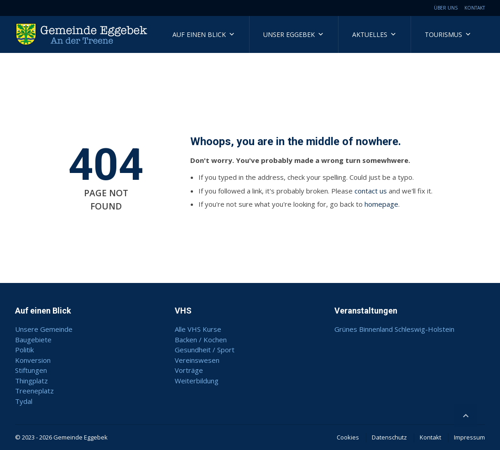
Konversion (33, 360)
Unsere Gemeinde (44, 329)
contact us (370, 190)
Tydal (23, 401)
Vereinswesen (197, 360)
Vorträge (189, 370)
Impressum (469, 437)
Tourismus (448, 34)
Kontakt (474, 8)
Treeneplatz (34, 390)
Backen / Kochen (201, 339)
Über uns (446, 8)
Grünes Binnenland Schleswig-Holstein (394, 329)
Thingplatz (31, 380)
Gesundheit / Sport (204, 349)
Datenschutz (389, 437)
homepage (381, 204)
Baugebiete (33, 339)
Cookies (348, 437)
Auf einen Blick (203, 34)
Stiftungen (31, 370)
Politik (24, 349)
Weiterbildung (197, 380)
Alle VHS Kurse (198, 329)
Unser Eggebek (293, 34)
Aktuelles (374, 34)
